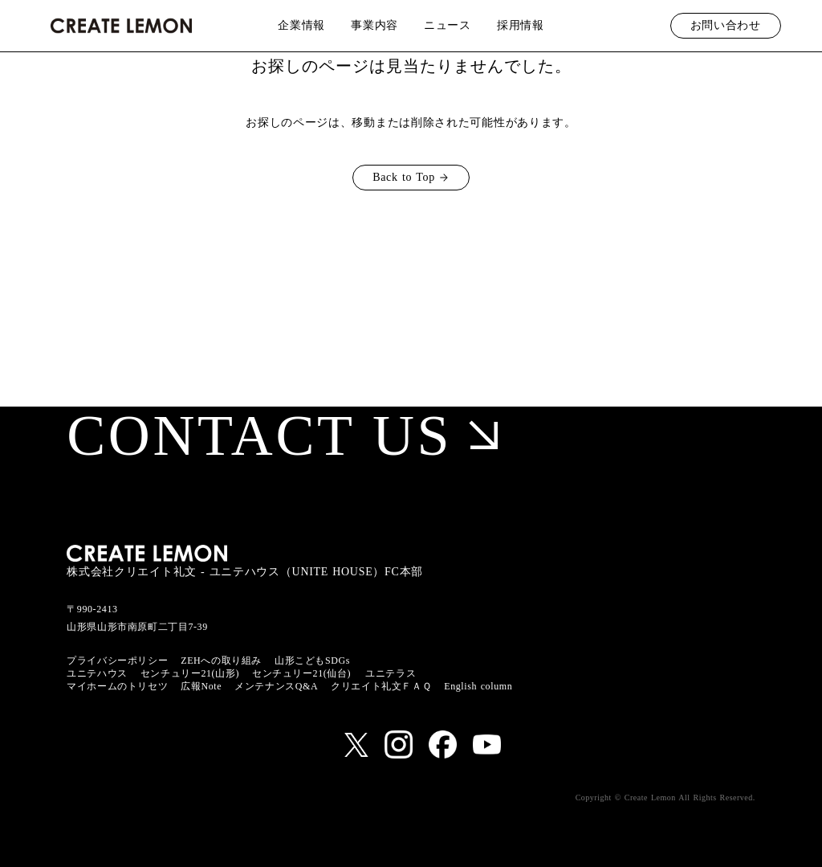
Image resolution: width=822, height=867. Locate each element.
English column (478, 686)
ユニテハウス (97, 673)
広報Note (201, 686)
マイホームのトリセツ (117, 686)
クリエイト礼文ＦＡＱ (381, 686)
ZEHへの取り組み (221, 660)
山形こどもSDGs (312, 660)
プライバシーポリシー (117, 660)
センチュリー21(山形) (189, 673)
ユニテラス (390, 673)
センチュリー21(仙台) (301, 673)
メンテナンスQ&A (276, 686)
